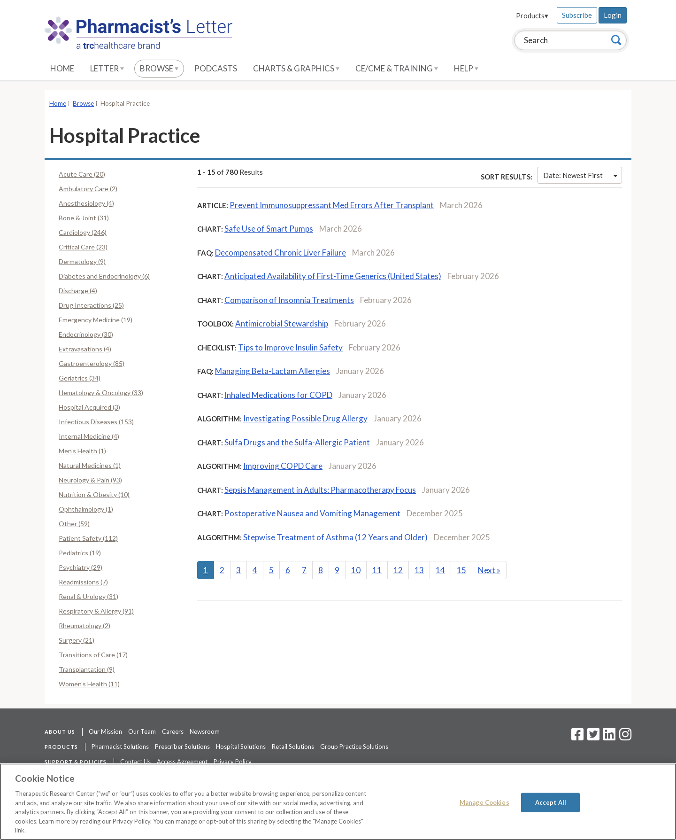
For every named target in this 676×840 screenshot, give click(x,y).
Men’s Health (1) (82, 451)
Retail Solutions (293, 746)
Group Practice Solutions (354, 746)
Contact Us (135, 761)
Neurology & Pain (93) (90, 480)
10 (356, 570)
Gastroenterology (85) (91, 363)
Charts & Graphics (296, 68)
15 (461, 570)
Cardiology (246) (83, 232)
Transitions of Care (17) (93, 655)
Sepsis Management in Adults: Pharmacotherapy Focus (320, 490)
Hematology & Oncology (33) (101, 393)
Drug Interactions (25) (91, 305)
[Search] (616, 40)
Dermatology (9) (82, 261)
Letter (107, 68)
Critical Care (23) (83, 247)
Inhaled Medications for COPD (278, 395)
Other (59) (74, 524)
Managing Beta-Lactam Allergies (272, 371)
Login (613, 15)
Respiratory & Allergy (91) (96, 611)
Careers (173, 731)
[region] (338, 801)
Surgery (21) (76, 640)
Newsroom (205, 731)
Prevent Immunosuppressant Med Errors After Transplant (332, 205)
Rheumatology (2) (84, 626)
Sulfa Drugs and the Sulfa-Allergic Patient (297, 442)
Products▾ (532, 15)
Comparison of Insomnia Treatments (289, 300)
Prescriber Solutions (182, 746)
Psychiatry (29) (80, 567)
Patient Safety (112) (88, 538)
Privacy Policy (233, 761)
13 (419, 570)
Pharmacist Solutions (120, 746)
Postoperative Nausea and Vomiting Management (312, 513)
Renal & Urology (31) (88, 596)
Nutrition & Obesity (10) (94, 494)
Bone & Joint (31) (84, 218)
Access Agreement (182, 761)
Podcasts (215, 68)
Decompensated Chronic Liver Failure (280, 252)
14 (440, 570)
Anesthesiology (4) (86, 203)
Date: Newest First (580, 175)
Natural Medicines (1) (90, 465)
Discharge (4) (78, 291)
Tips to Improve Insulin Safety (290, 347)
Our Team (142, 731)
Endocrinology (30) (86, 334)
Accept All (550, 802)
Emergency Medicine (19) (95, 320)
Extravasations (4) (85, 349)
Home (62, 68)
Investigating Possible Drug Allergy (305, 418)
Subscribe (577, 15)
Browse (159, 68)
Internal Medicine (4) (89, 436)
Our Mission (105, 731)
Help (466, 68)
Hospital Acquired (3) (89, 407)
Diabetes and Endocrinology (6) (104, 276)
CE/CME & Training (396, 68)
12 (398, 570)
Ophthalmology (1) (86, 509)
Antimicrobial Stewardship (281, 323)
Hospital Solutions (241, 746)
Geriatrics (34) (79, 378)
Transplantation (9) (87, 669)
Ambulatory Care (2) (88, 189)
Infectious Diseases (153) (96, 422)
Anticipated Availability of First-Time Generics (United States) (332, 276)
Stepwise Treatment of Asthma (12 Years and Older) (335, 537)
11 (377, 570)
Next (489, 570)
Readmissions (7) (83, 582)
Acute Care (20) (82, 174)
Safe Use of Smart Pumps (268, 228)
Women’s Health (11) (89, 684)
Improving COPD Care (283, 466)
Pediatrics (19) (80, 553)
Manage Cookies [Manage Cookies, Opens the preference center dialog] (484, 802)
